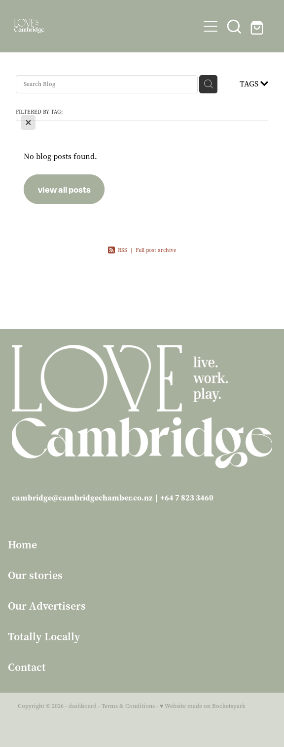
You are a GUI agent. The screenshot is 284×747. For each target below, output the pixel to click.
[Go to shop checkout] (258, 26)
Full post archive (156, 250)
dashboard (83, 706)
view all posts (64, 189)
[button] (234, 26)
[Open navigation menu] (210, 26)
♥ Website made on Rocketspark (203, 706)
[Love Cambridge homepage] (106, 26)
